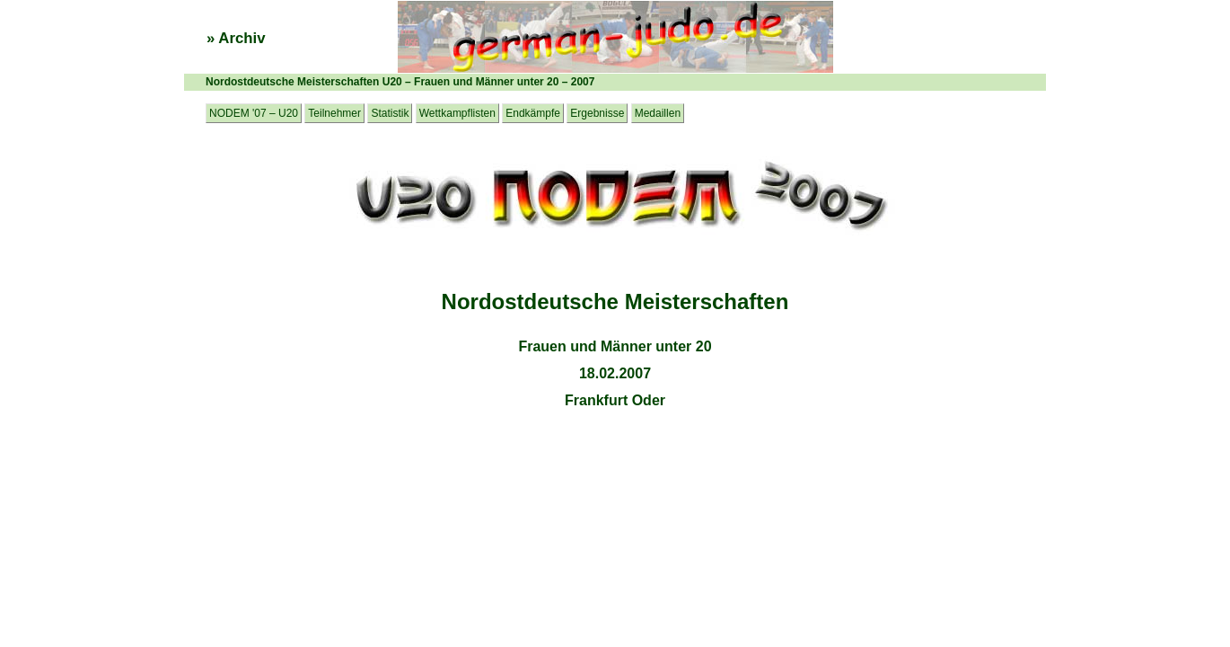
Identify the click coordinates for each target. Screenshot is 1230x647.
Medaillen (658, 113)
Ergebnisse (597, 113)
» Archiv (236, 38)
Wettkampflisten (457, 113)
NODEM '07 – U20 (253, 113)
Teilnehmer (334, 113)
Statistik (390, 113)
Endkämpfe (532, 113)
